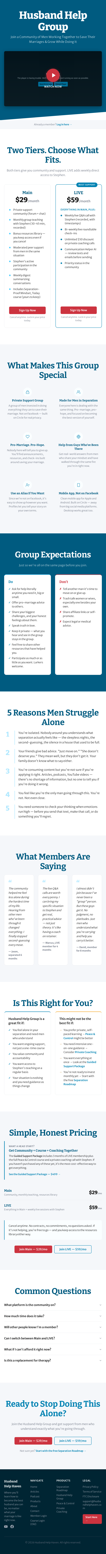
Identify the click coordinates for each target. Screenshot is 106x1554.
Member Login (38, 1515)
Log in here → (64, 124)
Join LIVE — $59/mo (72, 1249)
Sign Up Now (27, 310)
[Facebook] (12, 1526)
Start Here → (91, 1519)
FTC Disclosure (91, 1496)
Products (35, 1501)
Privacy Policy (90, 1486)
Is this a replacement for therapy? (53, 1360)
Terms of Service (92, 1491)
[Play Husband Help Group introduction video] (53, 78)
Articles (34, 1491)
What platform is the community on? (53, 1305)
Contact (34, 1511)
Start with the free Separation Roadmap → (61, 1450)
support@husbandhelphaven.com (92, 1505)
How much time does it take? (53, 1316)
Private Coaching (85, 1052)
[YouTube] (6, 1526)
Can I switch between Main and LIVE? (53, 1338)
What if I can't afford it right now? (53, 1349)
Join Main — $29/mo (33, 1249)
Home (33, 1486)
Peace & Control (65, 1503)
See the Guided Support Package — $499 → (34, 1174)
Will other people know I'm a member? (53, 1327)
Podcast (34, 1496)
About (33, 1506)
